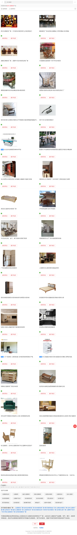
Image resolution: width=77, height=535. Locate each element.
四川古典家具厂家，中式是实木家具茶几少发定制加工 (16, 31)
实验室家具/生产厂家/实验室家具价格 (50, 238)
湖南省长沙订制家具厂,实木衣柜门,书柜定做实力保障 (54, 179)
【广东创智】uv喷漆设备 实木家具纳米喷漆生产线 (18, 357)
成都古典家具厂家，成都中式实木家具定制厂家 (14, 61)
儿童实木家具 (48, 494)
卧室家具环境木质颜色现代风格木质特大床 (51, 297)
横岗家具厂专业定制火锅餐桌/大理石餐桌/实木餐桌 (54, 31)
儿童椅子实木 (17, 498)
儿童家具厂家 (19, 508)
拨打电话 (13, 38)
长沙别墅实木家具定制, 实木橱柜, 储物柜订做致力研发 (16, 179)
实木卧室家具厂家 (20, 512)
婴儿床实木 (50, 498)
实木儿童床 (70, 494)
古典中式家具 (47, 502)
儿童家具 (16, 494)
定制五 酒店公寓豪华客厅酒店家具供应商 (13, 327)
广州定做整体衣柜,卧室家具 (9, 268)
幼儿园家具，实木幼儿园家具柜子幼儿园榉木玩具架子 (16, 445)
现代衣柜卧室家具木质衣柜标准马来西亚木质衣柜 (15, 297)
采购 (75, 426)
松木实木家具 (39, 498)
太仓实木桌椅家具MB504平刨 (12, 149)
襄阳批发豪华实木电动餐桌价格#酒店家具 (13, 90)
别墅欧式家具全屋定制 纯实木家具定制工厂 (51, 90)
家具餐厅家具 (27, 502)
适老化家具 (42, 445)
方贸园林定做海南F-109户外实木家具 (50, 61)
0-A (2, 487)
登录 (35, 524)
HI (13, 487)
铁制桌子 (37, 502)
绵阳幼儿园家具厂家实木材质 (9, 386)
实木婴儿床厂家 (61, 510)
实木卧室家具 (5, 498)
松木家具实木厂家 (39, 510)
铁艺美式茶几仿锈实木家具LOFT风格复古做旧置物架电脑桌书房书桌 (20, 120)
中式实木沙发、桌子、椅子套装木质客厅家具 (14, 238)
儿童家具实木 (5, 494)
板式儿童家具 (26, 494)
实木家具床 (16, 502)
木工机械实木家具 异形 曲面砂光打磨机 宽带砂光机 (57, 357)
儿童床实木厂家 (29, 510)
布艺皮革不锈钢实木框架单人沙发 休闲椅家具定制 (15, 416)
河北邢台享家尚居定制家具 (47, 327)
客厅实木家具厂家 (50, 510)
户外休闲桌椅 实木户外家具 (47, 209)
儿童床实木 (59, 494)
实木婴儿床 (61, 498)
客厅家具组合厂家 (50, 508)
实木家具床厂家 (40, 508)
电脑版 (41, 528)
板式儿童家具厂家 (18, 510)
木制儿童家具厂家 (9, 512)
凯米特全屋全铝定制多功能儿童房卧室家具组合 (14, 475)
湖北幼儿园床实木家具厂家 (9, 209)
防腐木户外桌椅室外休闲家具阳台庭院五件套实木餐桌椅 (55, 149)
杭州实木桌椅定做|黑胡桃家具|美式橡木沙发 (52, 386)
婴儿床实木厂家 (7, 510)
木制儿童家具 (37, 494)
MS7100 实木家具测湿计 (46, 120)
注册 (42, 524)
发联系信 (4, 38)
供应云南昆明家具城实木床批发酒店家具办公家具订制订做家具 (57, 416)
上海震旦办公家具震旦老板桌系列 (49, 268)
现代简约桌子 (58, 502)
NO (22, 487)
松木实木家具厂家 (29, 508)
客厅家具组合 (5, 502)
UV (32, 487)
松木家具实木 (28, 498)
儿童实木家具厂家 (61, 508)
